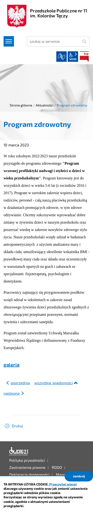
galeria (11, 364)
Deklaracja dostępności (19, 451)
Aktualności (44, 105)
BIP (84, 56)
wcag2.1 (73, 56)
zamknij (79, 476)
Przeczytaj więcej (63, 484)
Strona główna (21, 105)
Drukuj (17, 425)
